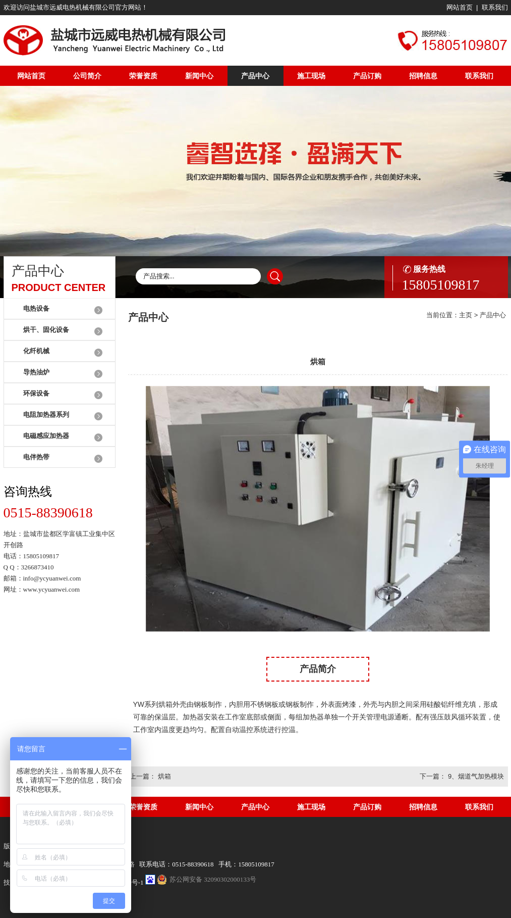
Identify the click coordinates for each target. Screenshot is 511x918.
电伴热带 (36, 457)
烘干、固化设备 (46, 329)
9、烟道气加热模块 (476, 776)
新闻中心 (199, 76)
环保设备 (36, 393)
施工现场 (311, 76)
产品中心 (255, 76)
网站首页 (459, 7)
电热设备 (36, 308)
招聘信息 (423, 76)
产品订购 (367, 76)
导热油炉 (36, 372)
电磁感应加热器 (46, 436)
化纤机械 (36, 351)
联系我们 (495, 7)
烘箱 (164, 776)
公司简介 (87, 76)
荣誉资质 (143, 76)
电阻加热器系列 (46, 414)
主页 (465, 315)
